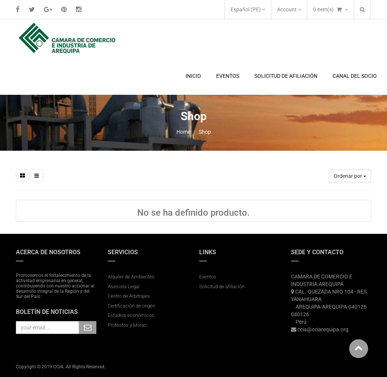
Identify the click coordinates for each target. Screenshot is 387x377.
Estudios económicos (131, 315)
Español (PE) (248, 9)
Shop (205, 132)
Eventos (207, 277)
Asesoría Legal (123, 286)
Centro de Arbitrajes (129, 296)
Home (183, 132)
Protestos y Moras (127, 325)
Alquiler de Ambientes (131, 277)
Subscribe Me (87, 327)
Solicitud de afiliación (222, 286)
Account (289, 9)
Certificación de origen (131, 306)
